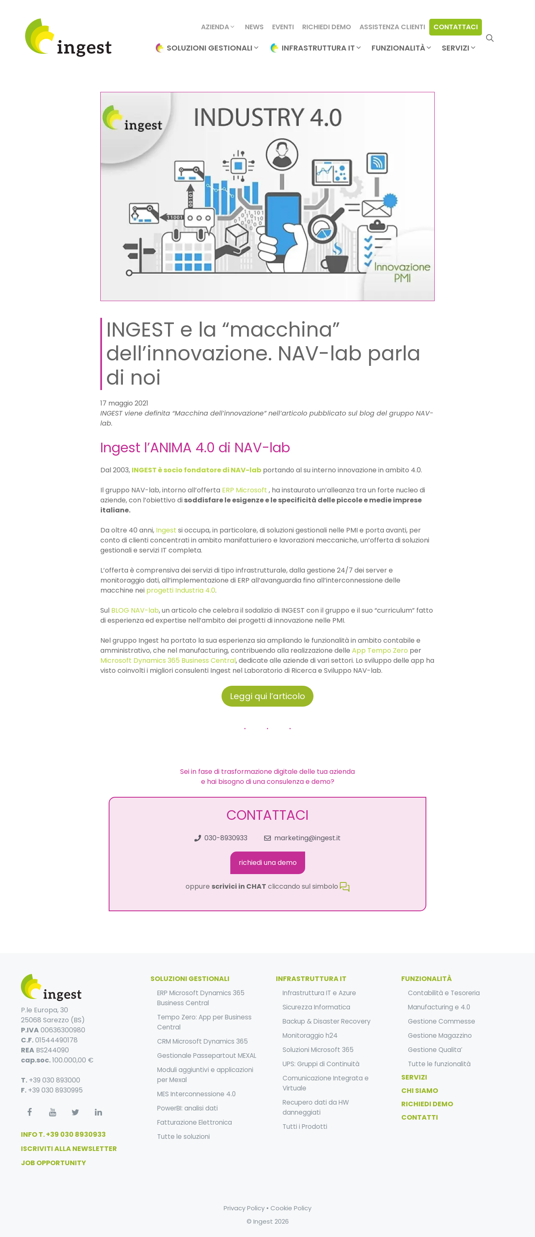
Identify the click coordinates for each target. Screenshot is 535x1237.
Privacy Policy (244, 1208)
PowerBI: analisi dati (187, 1108)
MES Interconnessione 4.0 (196, 1094)
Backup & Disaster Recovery (327, 1021)
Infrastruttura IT (322, 48)
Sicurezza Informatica (316, 1007)
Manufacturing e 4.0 (439, 1007)
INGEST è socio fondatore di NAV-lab (196, 470)
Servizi (459, 48)
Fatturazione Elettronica (194, 1122)
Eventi (283, 27)
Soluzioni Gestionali (213, 48)
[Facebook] (29, 1112)
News (254, 27)
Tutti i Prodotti (305, 1126)
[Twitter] (75, 1112)
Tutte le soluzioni (183, 1136)
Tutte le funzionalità (439, 1064)
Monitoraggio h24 (310, 1035)
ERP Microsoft (244, 490)
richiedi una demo (268, 862)
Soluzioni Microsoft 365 (318, 1049)
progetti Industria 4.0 (180, 590)
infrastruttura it (311, 979)
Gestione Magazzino (440, 1035)
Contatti (419, 1117)
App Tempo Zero (381, 650)
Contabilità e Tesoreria (444, 993)
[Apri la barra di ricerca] (490, 37)
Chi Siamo (419, 1090)
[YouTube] (52, 1112)
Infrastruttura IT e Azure (319, 993)
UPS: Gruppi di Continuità (321, 1064)
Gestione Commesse (441, 1021)
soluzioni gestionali (189, 979)
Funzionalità (402, 48)
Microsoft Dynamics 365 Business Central (168, 660)
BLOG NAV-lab (135, 610)
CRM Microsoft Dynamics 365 (202, 1041)
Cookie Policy (290, 1208)
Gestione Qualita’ (435, 1049)
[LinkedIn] (98, 1112)
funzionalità (426, 979)
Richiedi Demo (326, 27)
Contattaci (455, 27)
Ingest (166, 530)
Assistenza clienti (392, 27)
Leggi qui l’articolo (267, 696)
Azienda (218, 27)
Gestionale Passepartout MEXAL (206, 1055)
